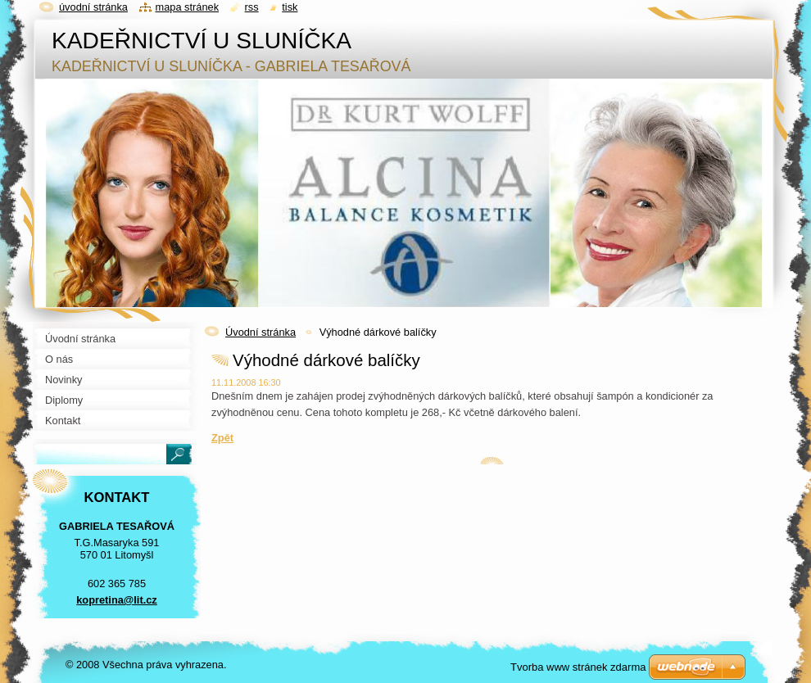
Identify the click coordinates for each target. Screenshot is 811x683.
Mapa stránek (188, 7)
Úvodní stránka (260, 332)
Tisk (289, 7)
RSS (252, 7)
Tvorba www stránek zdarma (578, 667)
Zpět (222, 438)
